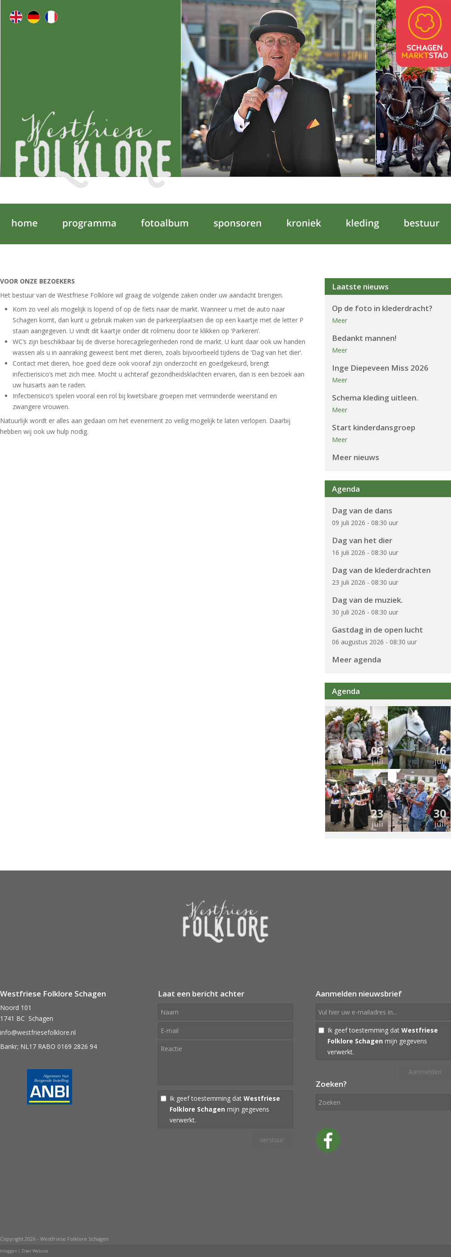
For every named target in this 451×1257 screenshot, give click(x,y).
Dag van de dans (362, 510)
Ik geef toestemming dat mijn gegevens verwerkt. (225, 1109)
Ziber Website (34, 1251)
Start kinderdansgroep (373, 427)
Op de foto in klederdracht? (382, 308)
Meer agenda (356, 659)
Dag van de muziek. (367, 600)
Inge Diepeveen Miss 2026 (380, 368)
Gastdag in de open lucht (377, 629)
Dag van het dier (362, 540)
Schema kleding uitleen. (375, 397)
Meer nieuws (355, 457)
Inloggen (8, 1251)
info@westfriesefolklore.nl (38, 1032)
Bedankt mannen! (364, 338)
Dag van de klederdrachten (381, 570)
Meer (339, 320)
